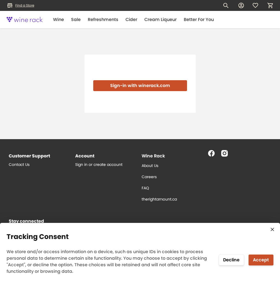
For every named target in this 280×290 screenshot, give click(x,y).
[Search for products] (226, 5)
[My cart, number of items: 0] (270, 5)
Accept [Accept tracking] (261, 260)
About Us (150, 165)
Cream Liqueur (160, 19)
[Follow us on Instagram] (226, 155)
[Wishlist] (255, 5)
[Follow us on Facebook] (213, 155)
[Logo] (25, 19)
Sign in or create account (98, 164)
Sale (76, 19)
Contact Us (19, 164)
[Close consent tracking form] (272, 229)
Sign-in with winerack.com (140, 85)
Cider (131, 19)
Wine (58, 19)
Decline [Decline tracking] (231, 260)
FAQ (145, 188)
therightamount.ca (159, 199)
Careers (149, 177)
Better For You (199, 19)
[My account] (241, 5)
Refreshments (103, 19)
